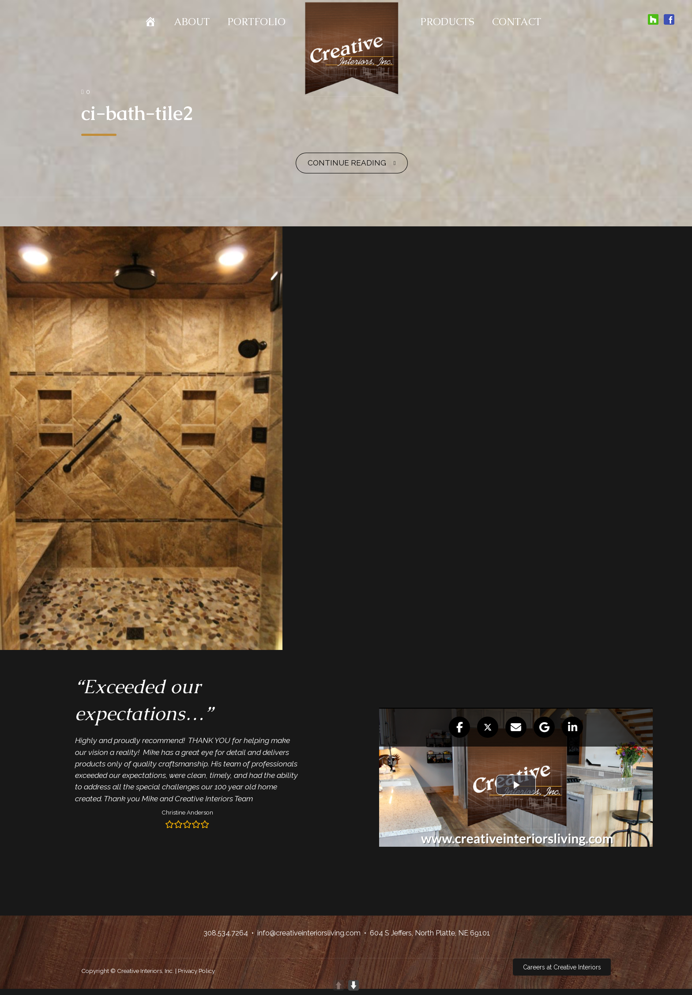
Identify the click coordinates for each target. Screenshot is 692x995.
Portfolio (256, 21)
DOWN (353, 985)
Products (447, 21)
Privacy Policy (196, 970)
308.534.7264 (225, 933)
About (192, 21)
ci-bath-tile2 (137, 113)
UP (338, 985)
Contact (516, 21)
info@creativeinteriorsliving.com (309, 933)
